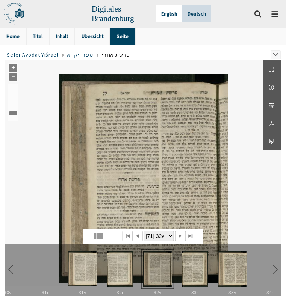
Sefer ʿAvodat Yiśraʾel (32, 54)
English (169, 13)
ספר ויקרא (80, 54)
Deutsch (197, 13)
